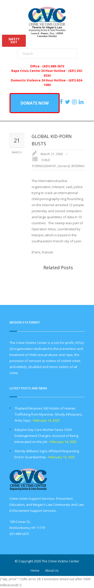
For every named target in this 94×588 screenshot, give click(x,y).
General (63, 166)
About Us (51, 570)
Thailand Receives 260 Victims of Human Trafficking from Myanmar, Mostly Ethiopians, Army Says (49, 414)
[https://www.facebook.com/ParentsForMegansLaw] (62, 102)
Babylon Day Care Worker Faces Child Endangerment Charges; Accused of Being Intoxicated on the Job (46, 435)
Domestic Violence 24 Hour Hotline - (39, 80)
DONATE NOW (35, 103)
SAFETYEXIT (14, 40)
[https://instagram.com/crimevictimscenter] (75, 102)
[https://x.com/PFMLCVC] (68, 102)
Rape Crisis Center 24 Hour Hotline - (39, 71)
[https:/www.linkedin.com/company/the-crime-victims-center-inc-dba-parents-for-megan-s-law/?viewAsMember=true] (82, 102)
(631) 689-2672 (53, 66)
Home (35, 570)
